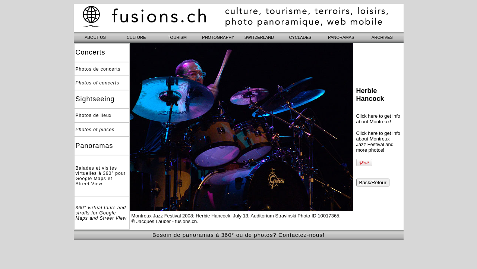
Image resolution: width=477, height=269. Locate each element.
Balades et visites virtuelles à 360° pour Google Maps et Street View (101, 176)
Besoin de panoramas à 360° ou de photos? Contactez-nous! (238, 235)
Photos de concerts (98, 69)
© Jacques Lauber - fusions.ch (164, 221)
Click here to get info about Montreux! (378, 118)
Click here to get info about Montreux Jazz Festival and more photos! (378, 141)
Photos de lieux (94, 115)
